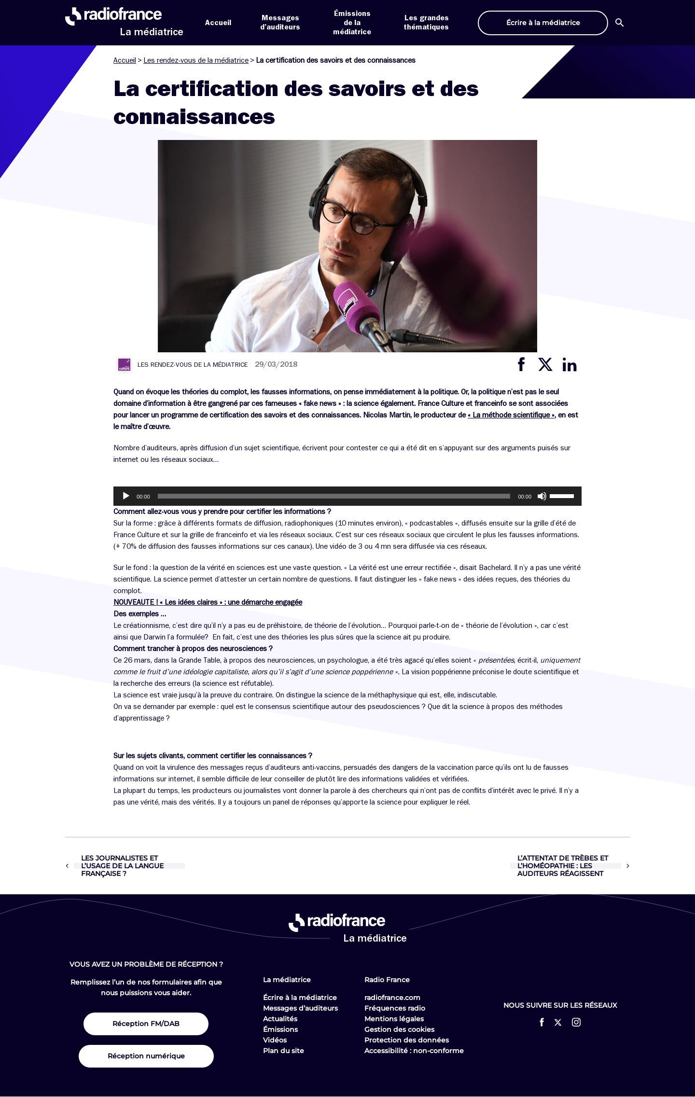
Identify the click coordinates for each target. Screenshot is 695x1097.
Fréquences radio (394, 1008)
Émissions (280, 1029)
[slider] (334, 496)
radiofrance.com (392, 997)
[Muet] (542, 496)
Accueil (218, 23)
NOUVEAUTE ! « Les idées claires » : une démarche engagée (207, 602)
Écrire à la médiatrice (300, 997)
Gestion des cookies (399, 1029)
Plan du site (283, 1050)
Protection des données (406, 1040)
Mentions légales (394, 1018)
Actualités (280, 1018)
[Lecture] (126, 496)
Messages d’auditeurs (300, 1008)
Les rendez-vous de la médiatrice (196, 60)
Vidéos (275, 1040)
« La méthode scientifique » (511, 415)
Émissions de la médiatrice (352, 23)
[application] (347, 496)
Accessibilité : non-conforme (414, 1050)
